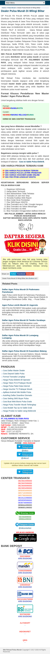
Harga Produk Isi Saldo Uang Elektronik (19, 411)
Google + (30, 274)
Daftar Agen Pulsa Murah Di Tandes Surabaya (23, 320)
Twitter (13, 274)
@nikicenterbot (25, 527)
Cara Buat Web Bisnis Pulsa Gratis (17, 401)
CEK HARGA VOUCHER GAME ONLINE (22, 175)
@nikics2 (25, 457)
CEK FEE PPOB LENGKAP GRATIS (20, 177)
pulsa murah (33, 57)
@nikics (25, 449)
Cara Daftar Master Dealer (14, 370)
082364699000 (25, 517)
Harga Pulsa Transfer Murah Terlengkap (19, 405)
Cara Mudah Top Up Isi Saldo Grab (17, 408)
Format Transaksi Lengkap (14, 377)
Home (4, 8)
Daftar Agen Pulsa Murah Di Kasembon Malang (24, 351)
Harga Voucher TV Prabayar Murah (17, 389)
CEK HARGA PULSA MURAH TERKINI (21, 171)
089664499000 (25, 519)
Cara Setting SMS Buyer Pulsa (16, 398)
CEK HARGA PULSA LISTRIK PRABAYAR (23, 173)
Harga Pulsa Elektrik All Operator (16, 380)
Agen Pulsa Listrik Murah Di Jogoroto (20, 305)
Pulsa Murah (11, 8)
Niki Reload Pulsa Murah (12, 650)
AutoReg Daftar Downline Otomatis (17, 395)
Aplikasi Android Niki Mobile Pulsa (17, 392)
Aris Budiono (30, 278)
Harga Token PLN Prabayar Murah (17, 383)
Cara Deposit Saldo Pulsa (13, 374)
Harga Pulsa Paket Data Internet (16, 386)
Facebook (21, 274)
